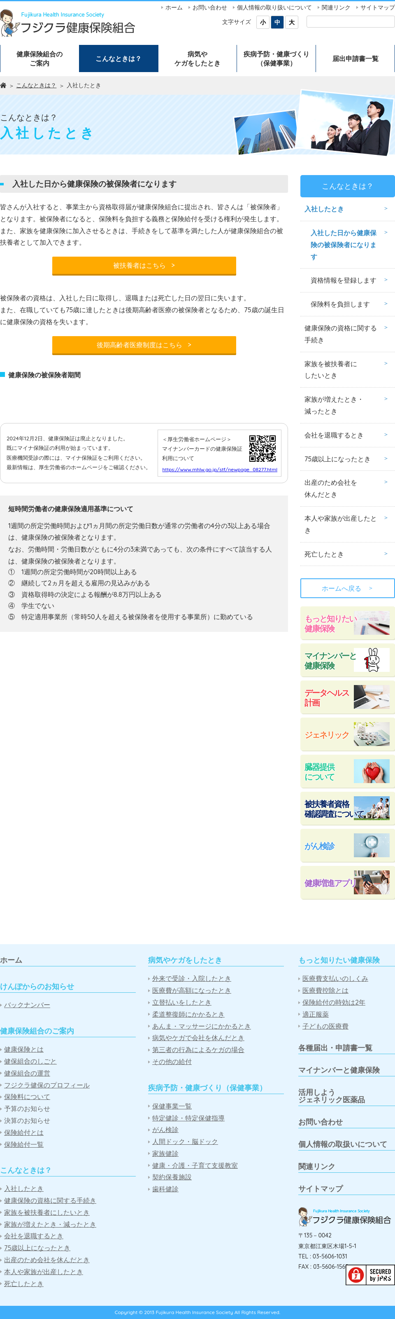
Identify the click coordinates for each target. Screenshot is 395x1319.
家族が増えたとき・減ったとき (334, 405)
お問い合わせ (210, 7)
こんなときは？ (118, 58)
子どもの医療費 (325, 1026)
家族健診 (165, 1154)
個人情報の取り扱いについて (274, 7)
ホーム (174, 7)
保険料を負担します (340, 304)
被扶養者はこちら (143, 265)
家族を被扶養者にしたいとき (330, 370)
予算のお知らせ (27, 1109)
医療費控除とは (325, 990)
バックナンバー (27, 1005)
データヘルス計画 (326, 698)
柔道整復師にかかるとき (188, 1014)
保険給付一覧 (24, 1144)
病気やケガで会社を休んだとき (198, 1038)
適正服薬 (315, 1014)
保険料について (27, 1097)
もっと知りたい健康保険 (330, 623)
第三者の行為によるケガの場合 (198, 1050)
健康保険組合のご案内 (39, 58)
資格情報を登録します (343, 280)
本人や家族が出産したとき (340, 524)
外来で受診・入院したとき (191, 978)
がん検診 (319, 846)
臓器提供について (319, 772)
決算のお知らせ (27, 1121)
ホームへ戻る (348, 588)
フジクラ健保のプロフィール (47, 1085)
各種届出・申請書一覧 (335, 1047)
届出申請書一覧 (355, 58)
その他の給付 (172, 1062)
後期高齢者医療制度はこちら (144, 345)
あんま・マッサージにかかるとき (201, 1026)
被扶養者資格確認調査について (334, 809)
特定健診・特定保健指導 (188, 1118)
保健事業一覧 (172, 1106)
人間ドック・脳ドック (185, 1142)
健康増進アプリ (330, 883)
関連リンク (336, 7)
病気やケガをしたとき (197, 58)
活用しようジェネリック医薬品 (331, 1095)
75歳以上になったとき (337, 459)
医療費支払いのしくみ (335, 978)
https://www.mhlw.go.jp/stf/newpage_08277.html (219, 536)
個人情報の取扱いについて (342, 1144)
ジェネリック (326, 735)
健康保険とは (24, 1049)
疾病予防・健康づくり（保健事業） (276, 58)
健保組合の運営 (27, 1073)
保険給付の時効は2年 (333, 1002)
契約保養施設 (172, 1177)
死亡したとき (324, 554)
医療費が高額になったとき (191, 990)
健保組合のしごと (30, 1061)
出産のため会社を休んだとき (330, 488)
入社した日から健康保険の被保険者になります (343, 245)
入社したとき (324, 209)
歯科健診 (165, 1189)
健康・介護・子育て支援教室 (195, 1165)
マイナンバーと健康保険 (330, 660)
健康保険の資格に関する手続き (340, 334)
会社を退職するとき (334, 435)
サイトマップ (377, 7)
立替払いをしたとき (181, 1002)
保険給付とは (24, 1133)
